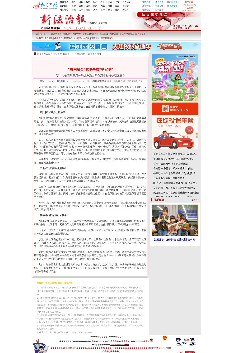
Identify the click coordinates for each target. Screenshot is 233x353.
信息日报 (159, 2)
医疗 (103, 10)
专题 (110, 2)
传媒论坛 (146, 10)
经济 (110, 10)
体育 (81, 6)
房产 (95, 10)
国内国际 (64, 6)
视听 (88, 2)
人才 (81, 10)
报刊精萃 (159, 10)
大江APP (126, 2)
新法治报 (146, 6)
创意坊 (125, 6)
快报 (74, 6)
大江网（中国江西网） (63, 53)
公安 (117, 2)
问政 (74, 2)
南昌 (117, 6)
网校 (95, 6)
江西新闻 (64, 2)
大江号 (125, 10)
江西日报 (146, 2)
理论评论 (64, 10)
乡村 (110, 6)
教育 (88, 10)
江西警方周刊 (94, 53)
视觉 (103, 2)
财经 (95, 2)
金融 (88, 6)
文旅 (74, 10)
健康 (117, 10)
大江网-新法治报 (98, 81)
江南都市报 (172, 2)
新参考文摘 (172, 6)
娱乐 (81, 2)
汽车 (103, 6)
